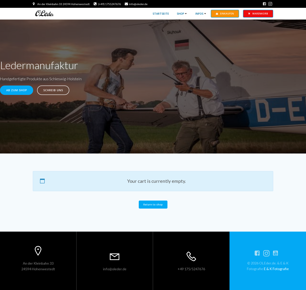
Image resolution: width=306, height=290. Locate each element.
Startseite (161, 13)
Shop (182, 13)
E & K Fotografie (276, 269)
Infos (201, 13)
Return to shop (153, 204)
